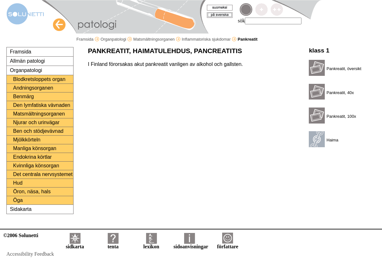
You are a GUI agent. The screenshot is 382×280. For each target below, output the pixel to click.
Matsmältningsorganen (157, 39)
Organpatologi (116, 39)
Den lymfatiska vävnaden (41, 105)
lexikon (151, 244)
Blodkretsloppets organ (39, 79)
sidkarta (75, 244)
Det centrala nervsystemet (43, 174)
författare (227, 244)
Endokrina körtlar (32, 157)
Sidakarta (21, 209)
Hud (17, 183)
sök (241, 20)
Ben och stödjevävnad (38, 131)
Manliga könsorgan (34, 148)
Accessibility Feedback (30, 254)
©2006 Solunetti (20, 235)
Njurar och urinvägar (36, 122)
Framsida (87, 39)
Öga (18, 200)
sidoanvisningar (191, 244)
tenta (113, 244)
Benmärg (23, 96)
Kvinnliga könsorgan (36, 165)
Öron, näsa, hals (32, 191)
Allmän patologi (27, 61)
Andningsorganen (33, 88)
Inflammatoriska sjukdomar (209, 39)
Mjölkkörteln (26, 139)
